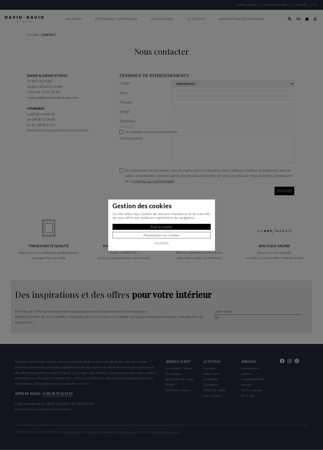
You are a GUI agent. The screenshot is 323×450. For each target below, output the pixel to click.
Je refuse (161, 242)
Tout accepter (161, 227)
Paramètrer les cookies (161, 235)
